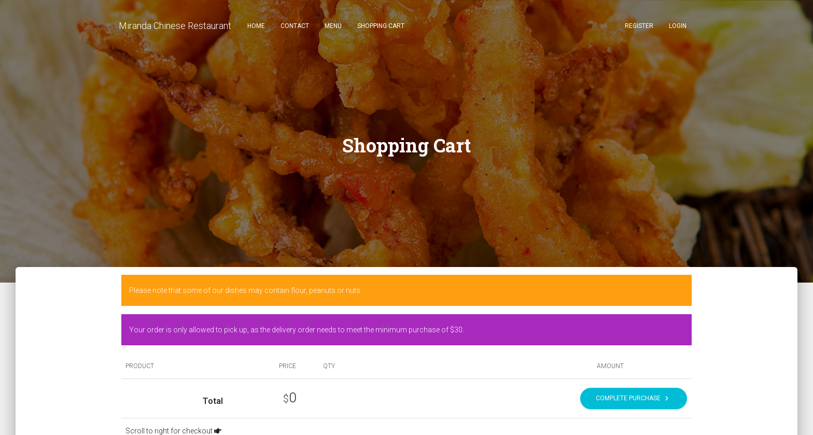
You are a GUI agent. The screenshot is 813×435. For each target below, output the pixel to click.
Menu (333, 26)
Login (677, 26)
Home (256, 26)
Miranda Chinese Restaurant (175, 25)
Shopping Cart (380, 26)
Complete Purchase (633, 398)
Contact (295, 26)
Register (639, 26)
